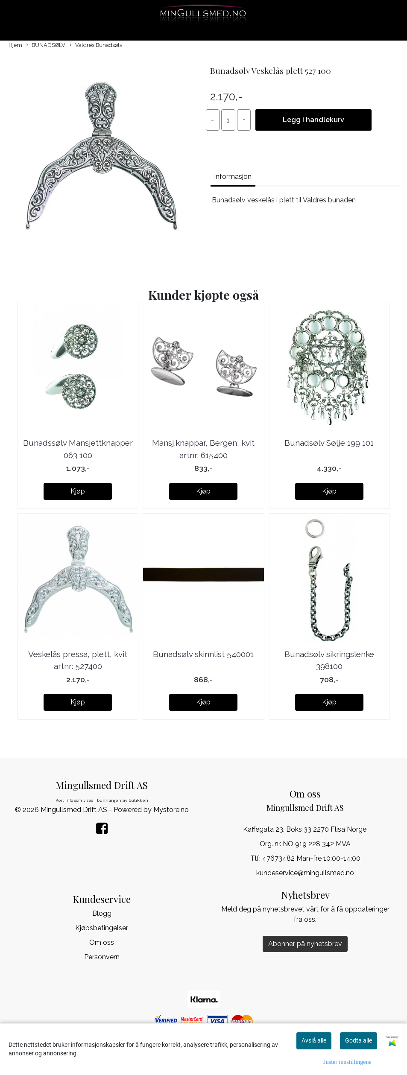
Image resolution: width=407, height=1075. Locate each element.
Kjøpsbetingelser (101, 928)
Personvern (102, 957)
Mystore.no (171, 810)
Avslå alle (314, 1040)
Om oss (101, 942)
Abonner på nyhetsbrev (305, 944)
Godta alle (358, 1040)
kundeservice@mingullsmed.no (305, 873)
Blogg (101, 913)
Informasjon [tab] (233, 176)
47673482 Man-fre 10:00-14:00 (311, 858)
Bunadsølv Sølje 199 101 (329, 442)
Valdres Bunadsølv (96, 45)
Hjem (15, 45)
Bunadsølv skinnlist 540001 (203, 654)
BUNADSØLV (45, 45)
